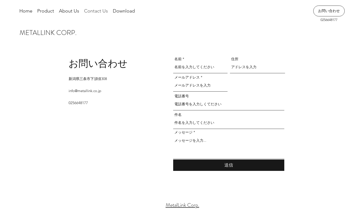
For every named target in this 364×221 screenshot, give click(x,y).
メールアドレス (187, 77)
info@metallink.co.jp (85, 90)
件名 (178, 114)
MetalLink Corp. (182, 205)
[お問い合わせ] (329, 11)
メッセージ (183, 132)
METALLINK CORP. (48, 33)
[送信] (228, 165)
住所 (234, 59)
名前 (178, 59)
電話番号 (181, 96)
